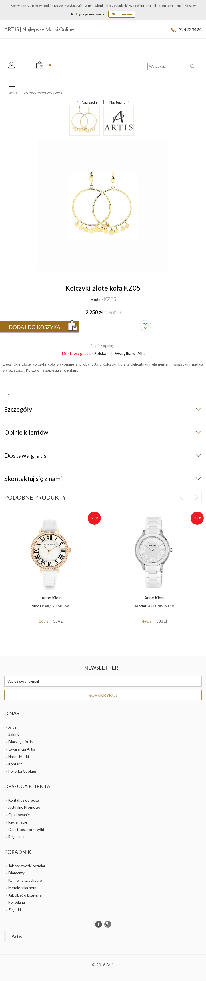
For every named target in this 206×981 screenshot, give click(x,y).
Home (13, 93)
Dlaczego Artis (20, 741)
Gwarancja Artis (21, 749)
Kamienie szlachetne (25, 880)
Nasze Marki (18, 756)
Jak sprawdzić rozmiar (26, 866)
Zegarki (14, 909)
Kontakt (15, 764)
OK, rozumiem (121, 14)
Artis (12, 727)
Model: (96, 299)
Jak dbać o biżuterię (25, 895)
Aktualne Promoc (22, 807)
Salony (13, 734)
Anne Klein (51, 597)
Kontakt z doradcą (23, 800)
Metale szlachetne (23, 887)
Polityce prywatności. (88, 14)
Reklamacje (17, 822)
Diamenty (16, 873)
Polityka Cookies (22, 771)
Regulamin (16, 836)
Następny (119, 102)
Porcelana (16, 902)
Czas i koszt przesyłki (26, 829)
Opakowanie (19, 814)
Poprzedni (87, 102)
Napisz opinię (102, 345)
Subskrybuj (103, 695)
